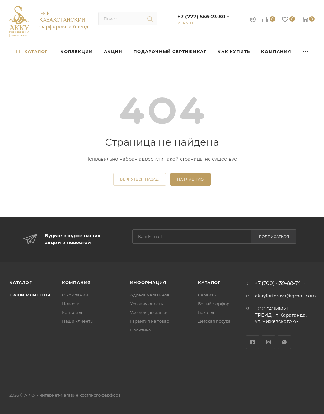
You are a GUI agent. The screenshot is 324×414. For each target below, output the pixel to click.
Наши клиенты (29, 294)
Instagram (268, 342)
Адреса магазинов (149, 294)
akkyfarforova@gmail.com (285, 296)
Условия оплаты (147, 303)
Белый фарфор (213, 303)
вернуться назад (139, 179)
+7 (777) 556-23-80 (201, 17)
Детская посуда (214, 321)
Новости (71, 303)
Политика (140, 329)
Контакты (72, 312)
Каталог (20, 282)
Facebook (252, 342)
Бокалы (206, 312)
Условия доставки (149, 312)
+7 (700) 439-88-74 (278, 283)
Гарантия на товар (149, 321)
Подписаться (274, 236)
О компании (75, 294)
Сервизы (207, 294)
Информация (148, 282)
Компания (76, 282)
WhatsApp (284, 342)
